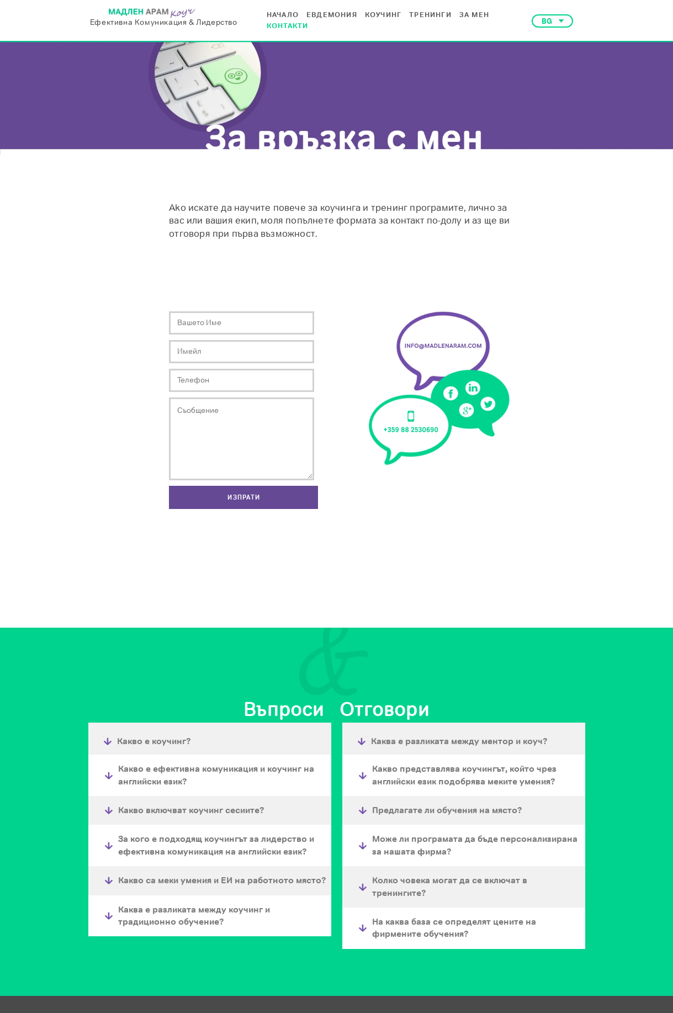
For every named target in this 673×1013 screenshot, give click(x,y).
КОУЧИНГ (383, 14)
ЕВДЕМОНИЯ (331, 14)
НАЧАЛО (283, 14)
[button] (552, 21)
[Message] (241, 438)
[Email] (241, 351)
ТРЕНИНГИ (430, 14)
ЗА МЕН (474, 14)
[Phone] (241, 380)
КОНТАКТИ (288, 25)
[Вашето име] (241, 323)
